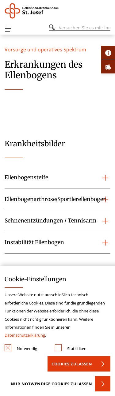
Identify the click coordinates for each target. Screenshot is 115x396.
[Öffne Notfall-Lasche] (108, 66)
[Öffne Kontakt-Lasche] (108, 53)
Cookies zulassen (72, 364)
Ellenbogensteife (26, 177)
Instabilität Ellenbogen (34, 242)
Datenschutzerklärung (25, 335)
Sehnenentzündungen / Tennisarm (50, 220)
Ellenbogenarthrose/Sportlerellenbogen (56, 199)
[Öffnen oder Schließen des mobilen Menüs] (8, 29)
